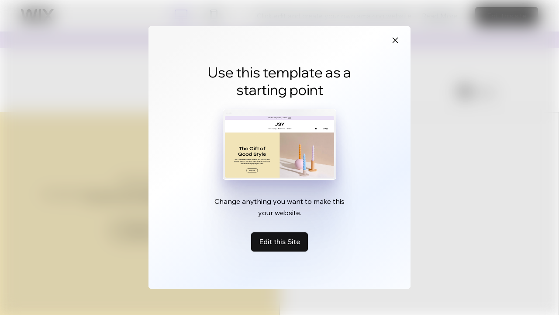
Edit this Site (279, 241)
